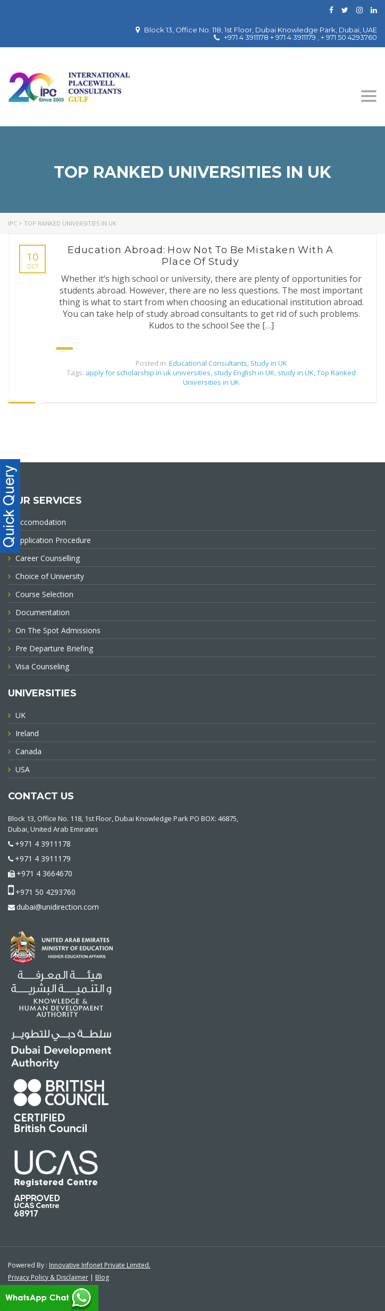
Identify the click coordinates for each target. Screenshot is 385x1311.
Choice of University (49, 576)
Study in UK (268, 363)
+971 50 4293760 (45, 892)
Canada (28, 751)
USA (22, 769)
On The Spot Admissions (58, 630)
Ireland (27, 733)
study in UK (296, 372)
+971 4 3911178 (43, 844)
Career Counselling (47, 558)
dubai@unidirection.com (57, 907)
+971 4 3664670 (44, 873)
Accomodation (40, 522)
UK (20, 715)
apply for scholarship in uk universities (148, 372)
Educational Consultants (208, 363)
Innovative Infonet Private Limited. (99, 1265)
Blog (102, 1277)
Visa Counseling (42, 666)
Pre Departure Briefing (54, 648)
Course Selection (44, 594)
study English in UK (244, 372)
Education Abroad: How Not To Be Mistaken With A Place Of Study (200, 256)
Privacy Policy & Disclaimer (48, 1277)
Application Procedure (53, 540)
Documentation (42, 612)
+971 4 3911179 (43, 858)
